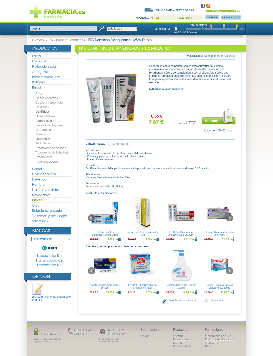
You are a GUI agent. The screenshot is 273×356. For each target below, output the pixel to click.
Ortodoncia (43, 130)
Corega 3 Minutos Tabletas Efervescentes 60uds (219, 286)
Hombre (38, 184)
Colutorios (42, 107)
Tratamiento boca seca (50, 148)
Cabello (38, 168)
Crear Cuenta (231, 17)
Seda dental (43, 143)
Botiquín (38, 82)
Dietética (39, 179)
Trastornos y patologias (49, 215)
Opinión (41, 276)
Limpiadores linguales (49, 125)
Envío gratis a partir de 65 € (174, 10)
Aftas (38, 93)
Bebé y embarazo (46, 76)
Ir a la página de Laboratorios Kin (49, 262)
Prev (91, 218)
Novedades (41, 195)
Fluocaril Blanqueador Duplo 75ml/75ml (219, 233)
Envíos (145, 336)
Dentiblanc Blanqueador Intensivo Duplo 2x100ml (181, 233)
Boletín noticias (182, 346)
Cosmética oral (44, 174)
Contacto (211, 343)
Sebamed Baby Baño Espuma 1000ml (181, 286)
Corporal (39, 61)
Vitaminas (40, 221)
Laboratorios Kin (49, 251)
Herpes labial (43, 121)
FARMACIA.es (42, 39)
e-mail (155, 17)
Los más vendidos (45, 189)
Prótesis (40, 134)
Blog (208, 346)
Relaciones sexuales (47, 210)
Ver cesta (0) (162, 28)
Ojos (35, 205)
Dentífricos (77, 39)
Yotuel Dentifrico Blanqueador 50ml (143, 233)
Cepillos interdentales (49, 102)
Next (229, 218)
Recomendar (217, 300)
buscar (36, 28)
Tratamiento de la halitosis (52, 152)
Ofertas (37, 200)
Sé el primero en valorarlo (219, 55)
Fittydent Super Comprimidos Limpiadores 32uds (143, 286)
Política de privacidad (219, 339)
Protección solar (44, 66)
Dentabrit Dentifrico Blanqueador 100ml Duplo (104, 233)
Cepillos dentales (46, 98)
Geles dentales (45, 116)
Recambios (42, 139)
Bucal (60, 39)
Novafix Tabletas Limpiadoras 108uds (104, 286)
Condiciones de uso (218, 336)
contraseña (185, 17)
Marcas (41, 230)
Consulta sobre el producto (182, 300)
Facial (37, 56)
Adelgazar (40, 71)
